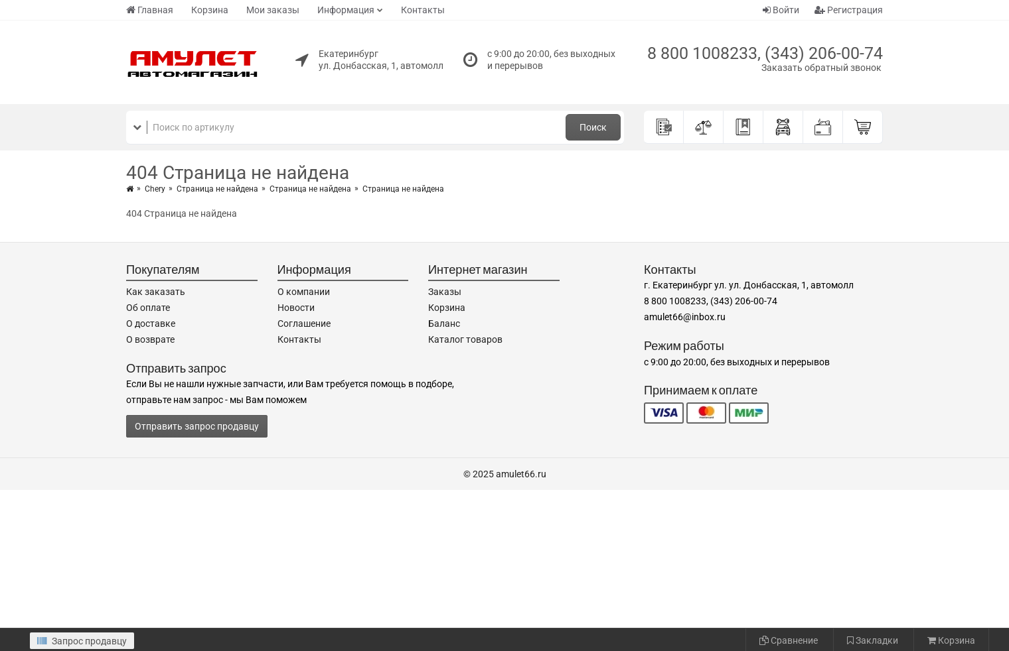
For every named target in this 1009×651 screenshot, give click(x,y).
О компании (303, 291)
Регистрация (849, 10)
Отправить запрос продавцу (197, 426)
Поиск (593, 127)
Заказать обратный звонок (821, 67)
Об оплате (148, 307)
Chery (155, 189)
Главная (149, 10)
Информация (345, 10)
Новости (296, 307)
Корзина (209, 10)
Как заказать (155, 291)
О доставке (150, 323)
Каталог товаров (465, 339)
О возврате (150, 339)
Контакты (423, 10)
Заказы (444, 291)
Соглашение (304, 323)
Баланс (444, 323)
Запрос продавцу (82, 641)
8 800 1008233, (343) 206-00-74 (765, 53)
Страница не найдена (217, 189)
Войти (781, 10)
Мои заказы (272, 10)
